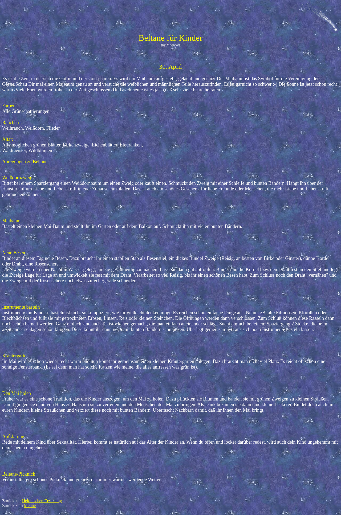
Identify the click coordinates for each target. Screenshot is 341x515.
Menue (30, 505)
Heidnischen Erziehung (42, 500)
